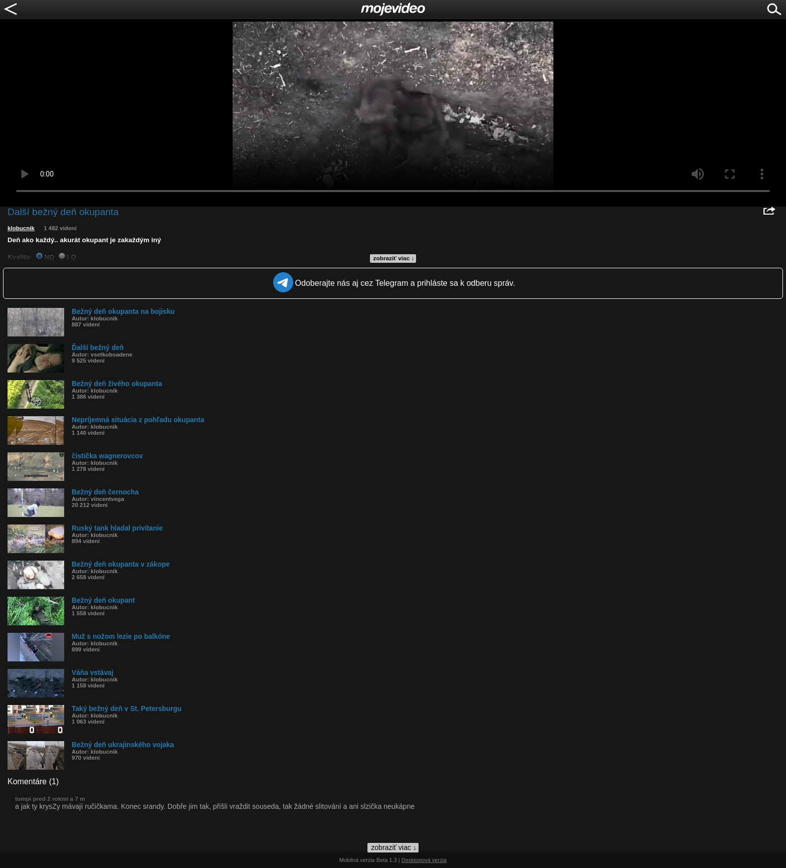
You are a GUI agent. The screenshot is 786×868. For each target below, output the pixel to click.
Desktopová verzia (424, 860)
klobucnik (21, 228)
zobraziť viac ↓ (394, 258)
